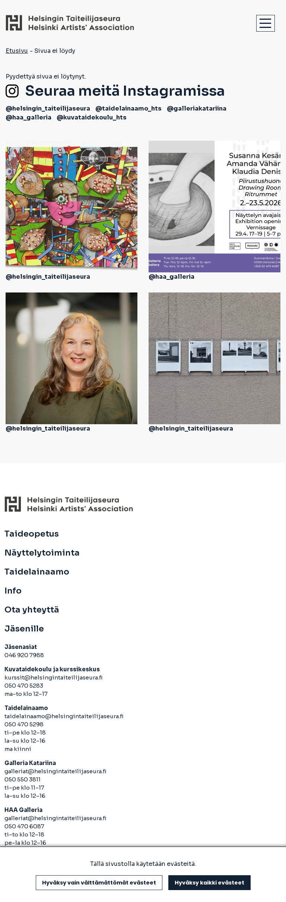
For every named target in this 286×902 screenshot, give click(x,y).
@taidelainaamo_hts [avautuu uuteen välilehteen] (128, 108)
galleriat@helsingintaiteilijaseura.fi (56, 771)
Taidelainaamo (36, 572)
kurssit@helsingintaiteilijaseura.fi (54, 677)
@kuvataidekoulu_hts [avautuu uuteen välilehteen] (92, 117)
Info (13, 591)
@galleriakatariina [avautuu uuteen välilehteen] (196, 108)
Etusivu (17, 51)
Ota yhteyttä (31, 610)
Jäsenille (24, 629)
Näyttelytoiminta (42, 553)
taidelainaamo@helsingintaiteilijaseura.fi (64, 716)
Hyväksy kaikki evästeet (209, 882)
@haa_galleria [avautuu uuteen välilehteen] (28, 117)
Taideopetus (31, 534)
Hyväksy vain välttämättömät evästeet (99, 882)
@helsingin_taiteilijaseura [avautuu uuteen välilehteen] (48, 108)
